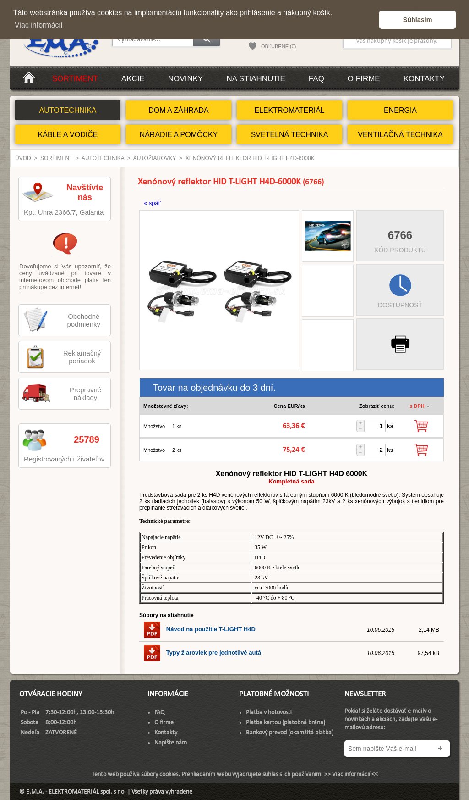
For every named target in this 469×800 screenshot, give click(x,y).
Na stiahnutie (255, 78)
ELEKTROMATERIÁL (289, 110)
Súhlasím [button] (417, 19)
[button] (370, 19)
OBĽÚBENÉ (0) (278, 46)
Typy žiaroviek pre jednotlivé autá (202, 652)
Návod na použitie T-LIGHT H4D (199, 629)
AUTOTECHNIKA (67, 110)
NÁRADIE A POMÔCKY (179, 135)
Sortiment (75, 78)
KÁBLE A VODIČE (68, 135)
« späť (152, 203)
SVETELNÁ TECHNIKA (289, 135)
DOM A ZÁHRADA (178, 110)
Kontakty (424, 78)
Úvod (23, 158)
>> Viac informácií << (351, 774)
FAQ (316, 78)
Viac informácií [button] (39, 25)
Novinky (185, 78)
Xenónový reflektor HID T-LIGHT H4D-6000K (250, 158)
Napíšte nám (170, 742)
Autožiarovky (154, 158)
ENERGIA (400, 110)
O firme (364, 78)
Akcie (133, 78)
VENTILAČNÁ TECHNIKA (400, 135)
